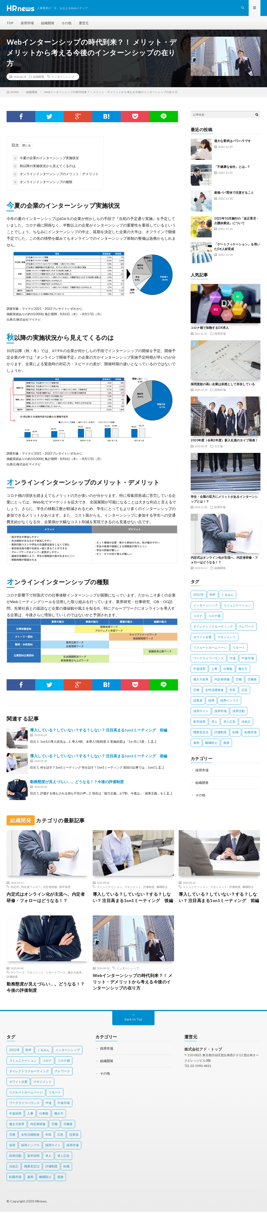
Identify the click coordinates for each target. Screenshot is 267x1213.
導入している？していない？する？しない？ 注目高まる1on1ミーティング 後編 (98, 757)
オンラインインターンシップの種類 (42, 183)
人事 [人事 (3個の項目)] (214, 670)
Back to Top (133, 1020)
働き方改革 (75, 973)
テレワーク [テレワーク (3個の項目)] (246, 627)
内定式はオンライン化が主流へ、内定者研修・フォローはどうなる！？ (46, 898)
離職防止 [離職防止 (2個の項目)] (211, 744)
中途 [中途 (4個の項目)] (233, 659)
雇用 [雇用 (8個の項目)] (196, 744)
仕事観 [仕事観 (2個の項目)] (227, 670)
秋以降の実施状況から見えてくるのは (44, 167)
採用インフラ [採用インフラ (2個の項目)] (229, 701)
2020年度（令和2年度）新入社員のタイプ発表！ (224, 441)
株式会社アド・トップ (203, 1050)
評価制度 (149, 887)
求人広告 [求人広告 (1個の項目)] (229, 723)
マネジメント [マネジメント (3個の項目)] (226, 638)
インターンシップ (62, 77)
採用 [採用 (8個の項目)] (211, 701)
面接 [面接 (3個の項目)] (226, 744)
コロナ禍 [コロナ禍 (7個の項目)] (214, 617)
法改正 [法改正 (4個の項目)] (246, 723)
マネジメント (132, 887)
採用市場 (27, 23)
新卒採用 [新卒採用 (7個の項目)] (199, 723)
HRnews (41, 1202)
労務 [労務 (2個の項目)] (196, 691)
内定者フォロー (31, 887)
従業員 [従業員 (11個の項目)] (197, 701)
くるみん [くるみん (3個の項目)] (227, 596)
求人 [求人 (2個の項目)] (214, 723)
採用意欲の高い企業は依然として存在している (223, 385)
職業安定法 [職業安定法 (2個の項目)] (201, 733)
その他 (67, 23)
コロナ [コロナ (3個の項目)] (197, 617)
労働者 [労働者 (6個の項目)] (252, 680)
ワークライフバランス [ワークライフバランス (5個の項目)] (208, 659)
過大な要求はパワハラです (232, 142)
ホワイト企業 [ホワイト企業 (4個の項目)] (202, 638)
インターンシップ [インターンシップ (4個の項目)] (205, 606)
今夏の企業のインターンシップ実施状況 (46, 159)
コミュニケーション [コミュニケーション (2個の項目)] (237, 606)
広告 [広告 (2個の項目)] (244, 691)
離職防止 (162, 887)
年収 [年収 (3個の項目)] (232, 691)
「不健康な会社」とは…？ (232, 168)
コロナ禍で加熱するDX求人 (210, 329)
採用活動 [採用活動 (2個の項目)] (238, 712)
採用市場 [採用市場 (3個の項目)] (220, 712)
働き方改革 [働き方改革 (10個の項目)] (201, 680)
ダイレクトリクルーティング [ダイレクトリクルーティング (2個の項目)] (213, 627)
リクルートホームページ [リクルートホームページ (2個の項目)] (210, 649)
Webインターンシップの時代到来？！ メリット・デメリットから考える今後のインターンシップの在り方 (133, 983)
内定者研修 (50, 887)
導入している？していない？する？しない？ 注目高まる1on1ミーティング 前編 (98, 731)
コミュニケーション (109, 887)
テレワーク (18, 973)
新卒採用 (64, 887)
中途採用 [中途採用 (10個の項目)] (199, 670)
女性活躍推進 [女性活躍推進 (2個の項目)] (214, 691)
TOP (10, 23)
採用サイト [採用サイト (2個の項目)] (201, 712)
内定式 (15, 887)
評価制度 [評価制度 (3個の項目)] (220, 733)
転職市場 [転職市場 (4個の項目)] (250, 733)
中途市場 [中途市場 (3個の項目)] (248, 659)
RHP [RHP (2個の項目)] (213, 596)
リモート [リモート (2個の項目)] (239, 649)
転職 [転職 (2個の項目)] (235, 733)
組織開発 (47, 23)
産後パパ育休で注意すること (234, 194)
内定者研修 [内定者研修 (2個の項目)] (222, 680)
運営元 (84, 23)
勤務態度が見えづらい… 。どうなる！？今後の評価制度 (77, 783)
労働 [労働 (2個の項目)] (239, 680)
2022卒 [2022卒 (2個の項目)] (198, 596)
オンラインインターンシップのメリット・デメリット (56, 175)
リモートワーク (56, 973)
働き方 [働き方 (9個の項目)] (243, 670)
